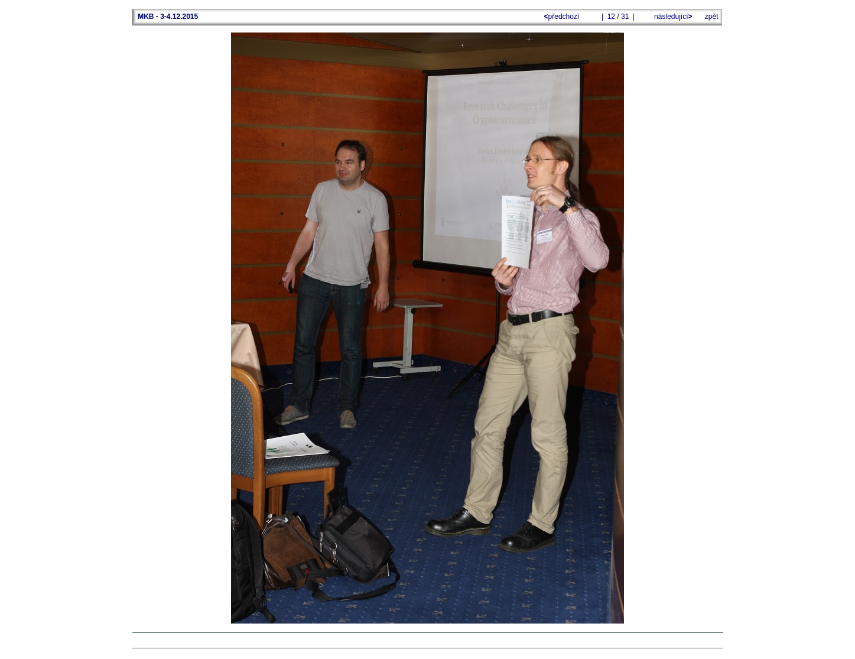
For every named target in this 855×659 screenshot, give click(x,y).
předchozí (562, 16)
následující (672, 16)
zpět (712, 16)
